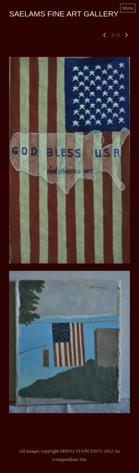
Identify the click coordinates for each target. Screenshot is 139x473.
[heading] (64, 15)
